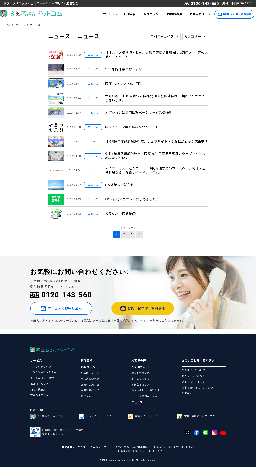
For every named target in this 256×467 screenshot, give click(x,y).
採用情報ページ (90, 390)
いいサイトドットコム (95, 416)
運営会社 (187, 393)
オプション (87, 396)
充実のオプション (40, 395)
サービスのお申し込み (68, 311)
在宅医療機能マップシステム (197, 416)
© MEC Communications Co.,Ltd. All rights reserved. (128, 460)
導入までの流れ (140, 373)
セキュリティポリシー (195, 376)
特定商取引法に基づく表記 (197, 387)
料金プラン (150, 14)
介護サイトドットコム (144, 416)
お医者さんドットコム (46, 416)
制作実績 (130, 14)
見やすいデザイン (40, 366)
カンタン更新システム (43, 372)
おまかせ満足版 (90, 384)
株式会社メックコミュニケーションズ (84, 447)
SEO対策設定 (38, 389)
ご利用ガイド (199, 14)
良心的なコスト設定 (42, 378)
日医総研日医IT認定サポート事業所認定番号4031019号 (57, 432)
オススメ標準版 (90, 378)
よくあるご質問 (140, 378)
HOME (7, 25)
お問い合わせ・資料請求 (234, 14)
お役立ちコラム (140, 384)
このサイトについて (193, 370)
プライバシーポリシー (195, 381)
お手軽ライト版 (90, 373)
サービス (109, 14)
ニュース (21, 25)
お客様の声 (174, 14)
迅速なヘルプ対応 (40, 383)
